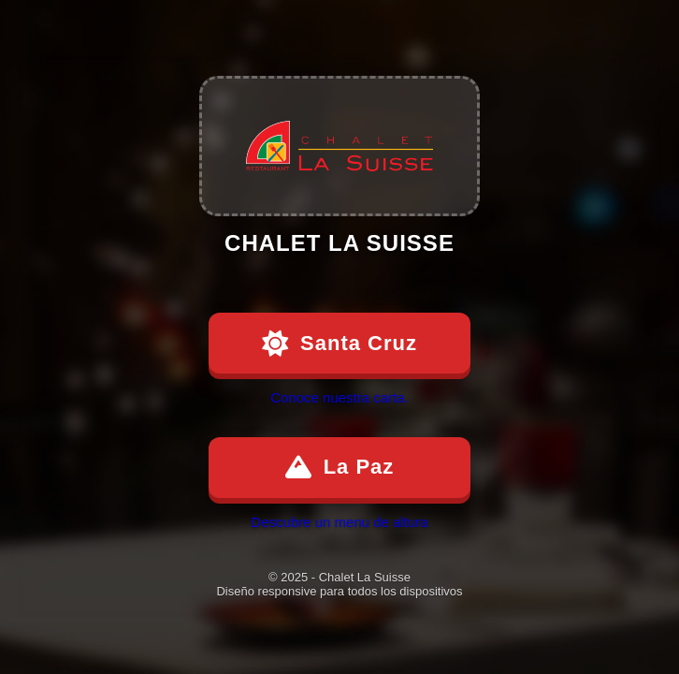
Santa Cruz (339, 343)
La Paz (340, 467)
